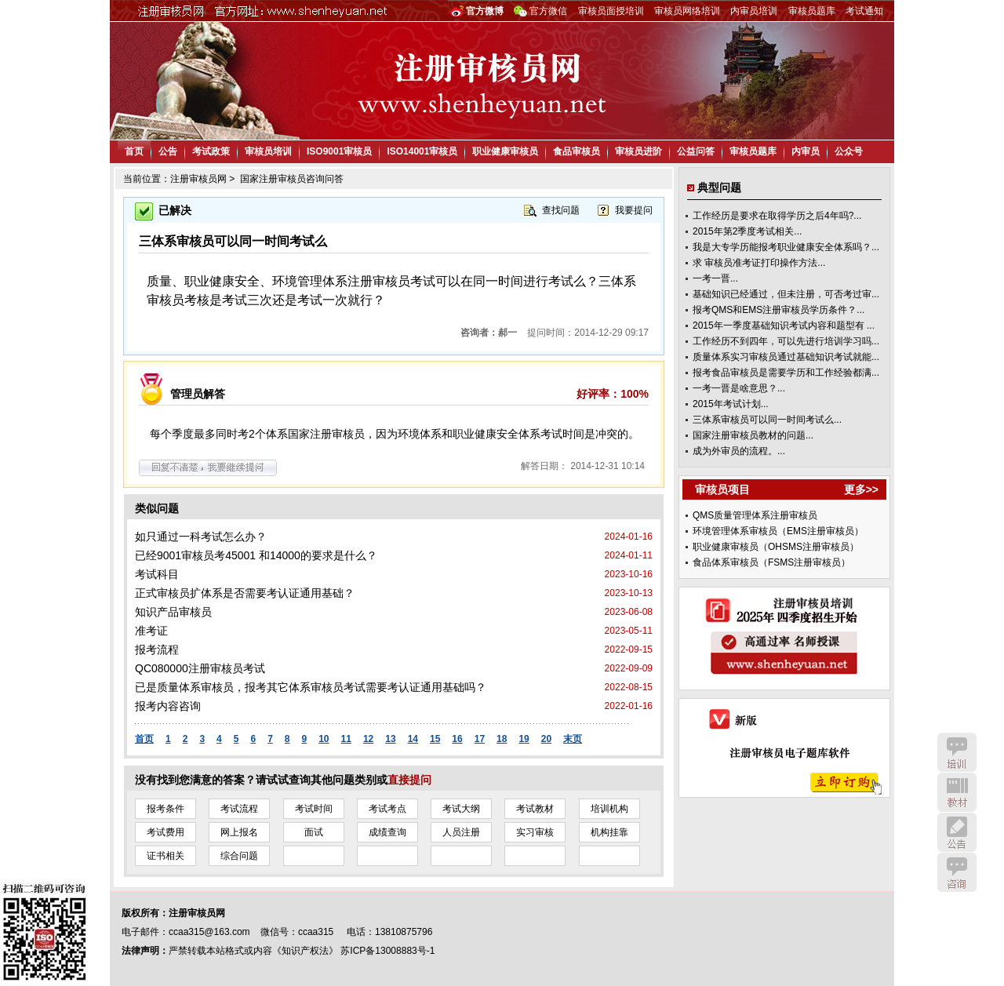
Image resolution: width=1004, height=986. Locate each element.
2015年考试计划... (731, 403)
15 (435, 738)
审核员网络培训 (687, 10)
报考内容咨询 (168, 706)
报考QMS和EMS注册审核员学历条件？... (778, 309)
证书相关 (165, 855)
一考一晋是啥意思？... (739, 388)
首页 (134, 151)
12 (368, 738)
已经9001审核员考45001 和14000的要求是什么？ (256, 555)
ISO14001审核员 (422, 151)
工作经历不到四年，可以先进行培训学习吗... (786, 341)
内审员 (805, 151)
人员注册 (461, 832)
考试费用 (165, 832)
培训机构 (609, 808)
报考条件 (165, 808)
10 (323, 738)
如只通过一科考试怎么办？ (201, 536)
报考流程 (157, 649)
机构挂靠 (609, 832)
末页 (572, 738)
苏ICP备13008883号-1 (387, 950)
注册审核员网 (198, 178)
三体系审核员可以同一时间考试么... (767, 419)
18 (502, 738)
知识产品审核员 (173, 612)
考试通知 (864, 10)
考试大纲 (461, 808)
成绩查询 (387, 832)
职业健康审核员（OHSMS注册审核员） (776, 546)
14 (413, 738)
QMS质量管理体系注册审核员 (755, 515)
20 (546, 738)
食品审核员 (576, 151)
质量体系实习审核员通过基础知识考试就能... (786, 356)
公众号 (849, 151)
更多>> (861, 489)
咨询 (957, 872)
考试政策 (211, 151)
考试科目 (157, 574)
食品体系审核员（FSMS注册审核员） (771, 562)
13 (390, 738)
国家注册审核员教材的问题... (753, 435)
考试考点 (387, 808)
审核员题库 (811, 10)
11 (346, 738)
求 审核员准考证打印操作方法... (759, 262)
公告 (167, 151)
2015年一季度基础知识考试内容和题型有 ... (784, 325)
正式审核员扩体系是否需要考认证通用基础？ (245, 593)
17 (480, 738)
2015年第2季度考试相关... (747, 231)
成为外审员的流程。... (739, 451)
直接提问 (409, 779)
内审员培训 (753, 10)
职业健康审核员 (505, 151)
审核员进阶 (638, 151)
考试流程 (239, 808)
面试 (313, 832)
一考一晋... (715, 278)
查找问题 (561, 210)
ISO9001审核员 (339, 151)
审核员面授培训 (611, 10)
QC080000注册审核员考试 (200, 668)
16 (457, 738)
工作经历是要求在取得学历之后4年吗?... (777, 215)
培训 (957, 752)
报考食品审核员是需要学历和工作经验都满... (786, 372)
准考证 (151, 630)
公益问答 (696, 151)
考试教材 (535, 808)
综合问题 (239, 855)
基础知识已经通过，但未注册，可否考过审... (786, 294)
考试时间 (314, 808)
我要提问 (634, 210)
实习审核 (535, 832)
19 (523, 738)
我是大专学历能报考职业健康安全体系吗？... (786, 247)
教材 (957, 792)
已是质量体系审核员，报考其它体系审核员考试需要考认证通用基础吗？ (310, 687)
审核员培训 (268, 151)
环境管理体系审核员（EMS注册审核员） (778, 531)
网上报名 (239, 832)
